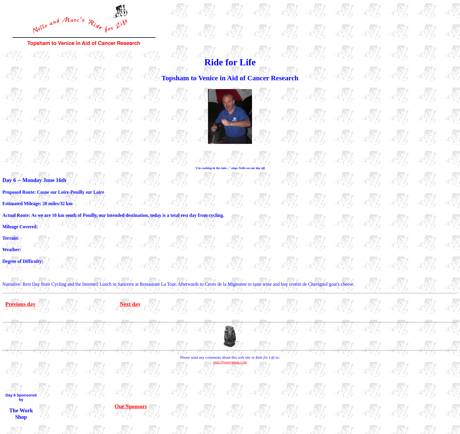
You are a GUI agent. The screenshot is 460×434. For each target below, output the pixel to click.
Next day (130, 304)
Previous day (20, 304)
